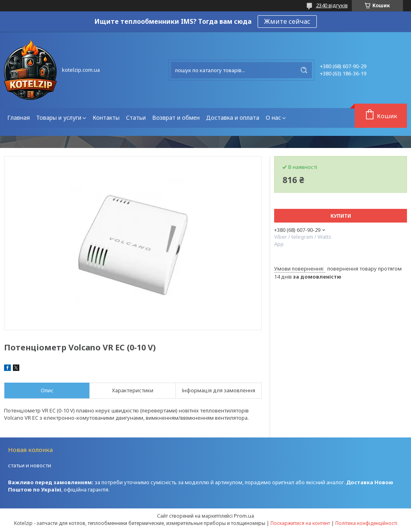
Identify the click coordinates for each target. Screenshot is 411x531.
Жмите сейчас (287, 21)
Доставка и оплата (232, 117)
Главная (18, 117)
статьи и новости (29, 465)
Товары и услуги (58, 117)
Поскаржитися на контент (300, 523)
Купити (340, 215)
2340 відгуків (332, 5)
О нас (273, 117)
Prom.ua (244, 515)
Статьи (136, 117)
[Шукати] (304, 70)
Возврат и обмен (176, 117)
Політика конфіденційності (366, 523)
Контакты (106, 117)
